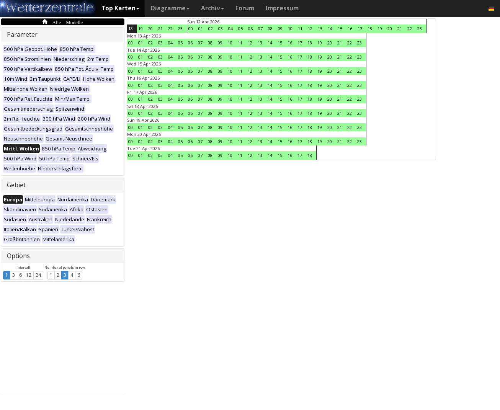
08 (270, 28)
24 (38, 275)
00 (190, 28)
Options (18, 256)
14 (330, 28)
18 (130, 28)
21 (160, 28)
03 (220, 28)
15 (340, 28)
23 (180, 28)
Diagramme (170, 8)
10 (290, 28)
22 (170, 28)
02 (210, 28)
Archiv (212, 8)
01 (200, 28)
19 (140, 28)
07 (260, 28)
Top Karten (120, 8)
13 (320, 28)
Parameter (22, 34)
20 (150, 28)
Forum (244, 8)
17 (360, 28)
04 (230, 28)
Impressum (282, 8)
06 (250, 28)
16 (350, 28)
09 (280, 28)
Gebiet (16, 185)
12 (28, 275)
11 (300, 28)
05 (240, 28)
